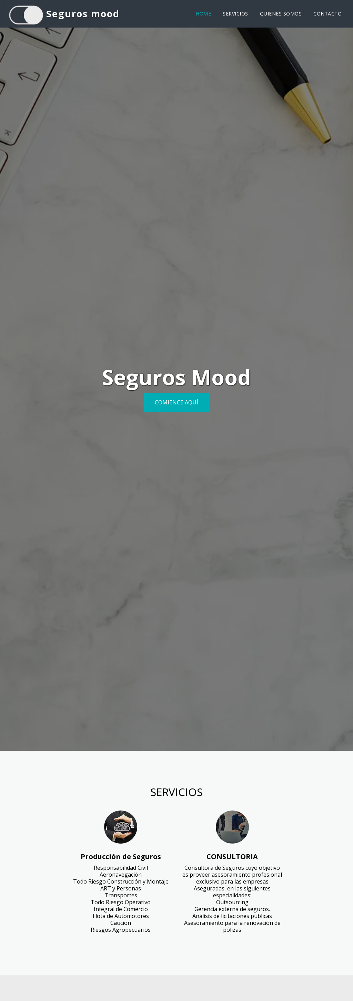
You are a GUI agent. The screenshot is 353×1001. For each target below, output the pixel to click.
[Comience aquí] (176, 402)
